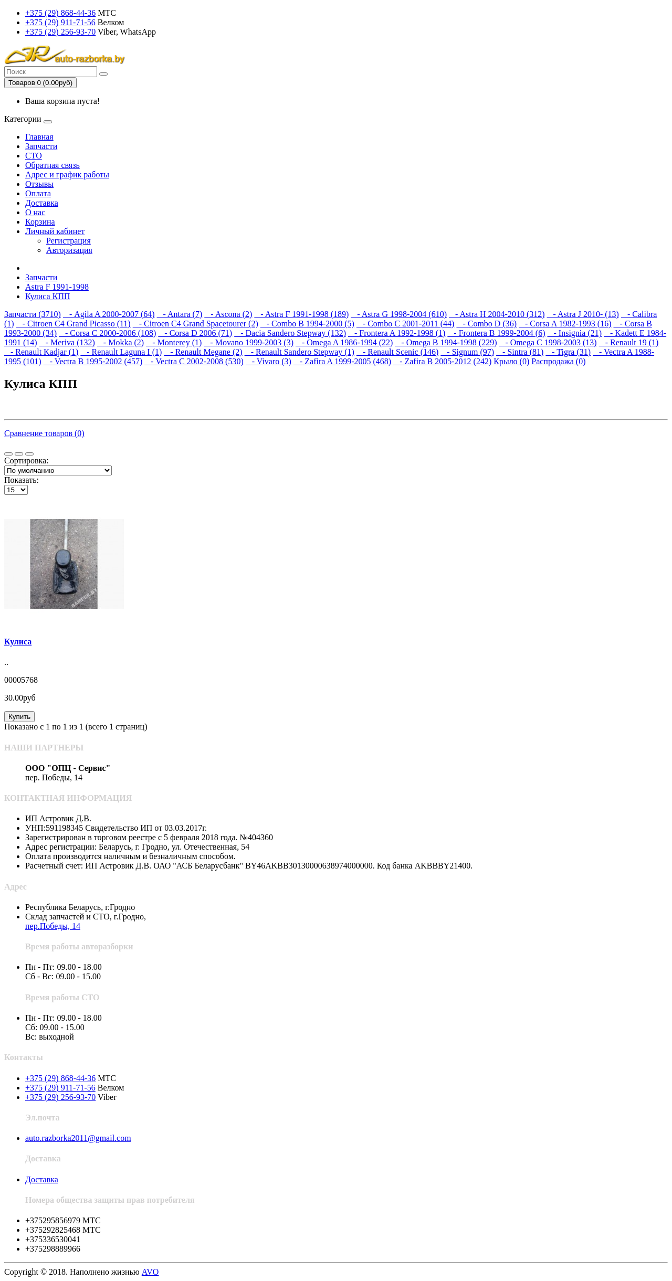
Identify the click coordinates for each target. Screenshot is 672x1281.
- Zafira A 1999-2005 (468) (342, 361)
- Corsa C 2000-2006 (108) (107, 333)
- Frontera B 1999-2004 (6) (496, 333)
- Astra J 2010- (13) (583, 314)
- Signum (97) (467, 351)
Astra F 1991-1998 (57, 286)
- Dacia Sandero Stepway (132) (290, 333)
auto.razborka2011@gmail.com (78, 1138)
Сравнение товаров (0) (44, 433)
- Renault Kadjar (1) (41, 351)
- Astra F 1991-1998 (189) (301, 314)
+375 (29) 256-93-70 (60, 31)
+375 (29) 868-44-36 (60, 12)
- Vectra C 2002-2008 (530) (194, 361)
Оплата (38, 193)
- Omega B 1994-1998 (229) (446, 342)
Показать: (21, 479)
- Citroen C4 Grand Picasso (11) (73, 323)
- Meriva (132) (67, 342)
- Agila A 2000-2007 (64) (109, 314)
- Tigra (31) (568, 351)
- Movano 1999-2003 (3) (248, 342)
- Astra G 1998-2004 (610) (399, 314)
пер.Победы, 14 (52, 926)
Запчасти (41, 146)
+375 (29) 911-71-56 (60, 22)
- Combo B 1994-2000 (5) (307, 323)
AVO (150, 1271)
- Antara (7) (180, 314)
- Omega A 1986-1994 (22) (344, 342)
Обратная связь (52, 165)
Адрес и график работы (67, 174)
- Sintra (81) (519, 351)
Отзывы (39, 183)
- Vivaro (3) (268, 361)
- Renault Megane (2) (203, 351)
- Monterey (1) (174, 342)
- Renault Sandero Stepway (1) (299, 351)
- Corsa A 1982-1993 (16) (565, 323)
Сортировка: (26, 460)
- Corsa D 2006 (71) (195, 333)
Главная (39, 136)
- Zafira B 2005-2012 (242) (442, 361)
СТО (33, 155)
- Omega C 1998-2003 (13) (547, 342)
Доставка (41, 202)
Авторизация (69, 250)
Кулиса (18, 641)
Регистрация (68, 240)
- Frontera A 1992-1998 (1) (396, 333)
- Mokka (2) (120, 342)
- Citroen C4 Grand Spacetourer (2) (195, 323)
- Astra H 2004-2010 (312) (497, 314)
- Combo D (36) (486, 323)
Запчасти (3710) (32, 314)
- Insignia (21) (575, 333)
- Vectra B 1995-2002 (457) (93, 361)
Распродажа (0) (558, 361)
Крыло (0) (511, 361)
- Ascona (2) (228, 314)
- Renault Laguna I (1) (121, 351)
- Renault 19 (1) (629, 342)
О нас (35, 212)
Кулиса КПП (47, 296)
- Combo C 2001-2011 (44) (405, 323)
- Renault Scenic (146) (397, 351)
